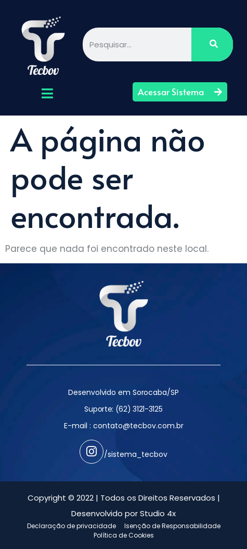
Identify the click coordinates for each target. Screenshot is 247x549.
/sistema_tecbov (135, 454)
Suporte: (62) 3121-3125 (123, 409)
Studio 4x (158, 513)
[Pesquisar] (212, 44)
